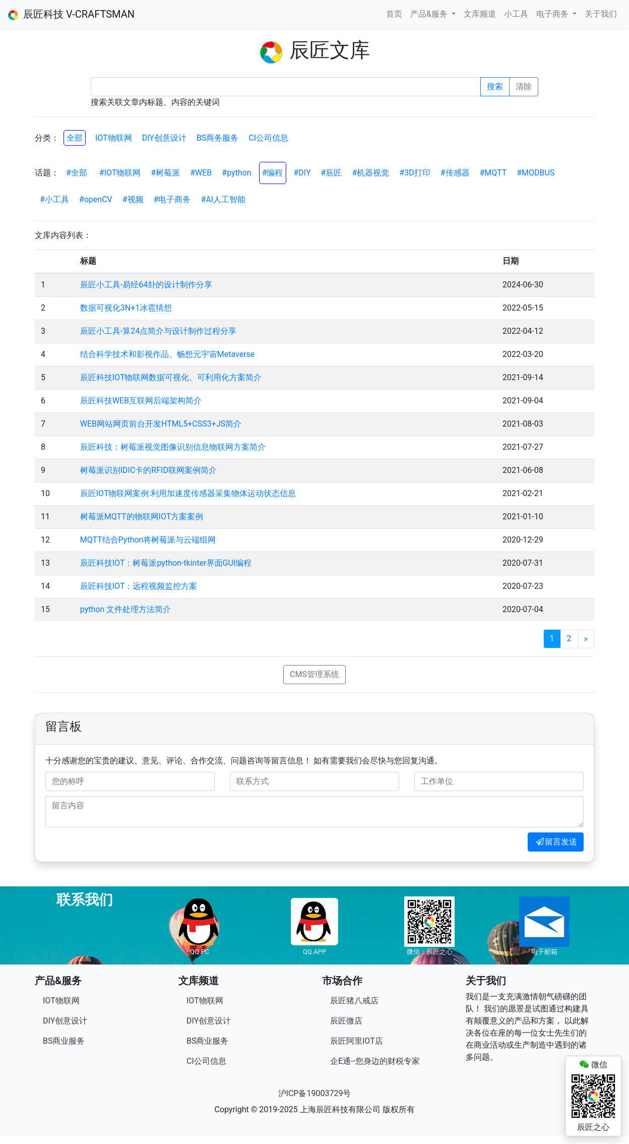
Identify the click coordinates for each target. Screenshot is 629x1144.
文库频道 (480, 14)
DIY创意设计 (164, 138)
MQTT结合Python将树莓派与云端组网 (148, 540)
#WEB (201, 172)
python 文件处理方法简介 (125, 609)
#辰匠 (331, 172)
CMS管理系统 (314, 674)
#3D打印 (414, 172)
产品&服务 (430, 14)
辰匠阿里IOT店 (356, 1041)
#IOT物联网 (120, 172)
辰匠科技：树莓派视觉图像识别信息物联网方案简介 (173, 447)
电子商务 (553, 14)
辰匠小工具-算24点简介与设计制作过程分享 (158, 331)
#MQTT (493, 172)
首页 (394, 14)
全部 (75, 138)
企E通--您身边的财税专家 (375, 1061)
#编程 (272, 172)
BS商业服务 (64, 1041)
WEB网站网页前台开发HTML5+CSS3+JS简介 (160, 424)
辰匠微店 (346, 1021)
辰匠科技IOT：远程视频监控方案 (139, 586)
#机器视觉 (370, 172)
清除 (524, 86)
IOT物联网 (113, 138)
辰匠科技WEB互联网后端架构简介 (141, 400)
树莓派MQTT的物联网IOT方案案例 (142, 516)
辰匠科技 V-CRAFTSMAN (71, 14)
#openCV (95, 199)
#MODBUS (535, 172)
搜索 (495, 86)
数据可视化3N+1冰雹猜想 (126, 308)
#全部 (76, 172)
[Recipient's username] (286, 86)
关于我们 (601, 14)
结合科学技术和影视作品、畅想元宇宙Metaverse (167, 354)
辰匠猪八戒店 (354, 1000)
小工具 (516, 14)
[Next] (586, 638)
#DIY (302, 172)
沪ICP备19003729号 (314, 1093)
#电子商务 (172, 199)
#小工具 (54, 199)
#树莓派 (165, 172)
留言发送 (555, 842)
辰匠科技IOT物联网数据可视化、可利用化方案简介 (171, 377)
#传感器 (455, 172)
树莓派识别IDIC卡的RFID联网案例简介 (148, 470)
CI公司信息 (268, 138)
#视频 (133, 199)
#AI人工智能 (223, 199)
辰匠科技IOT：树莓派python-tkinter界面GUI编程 (165, 563)
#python (236, 172)
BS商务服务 (217, 138)
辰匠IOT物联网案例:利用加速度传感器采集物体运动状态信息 (188, 493)
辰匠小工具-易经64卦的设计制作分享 (146, 284)
